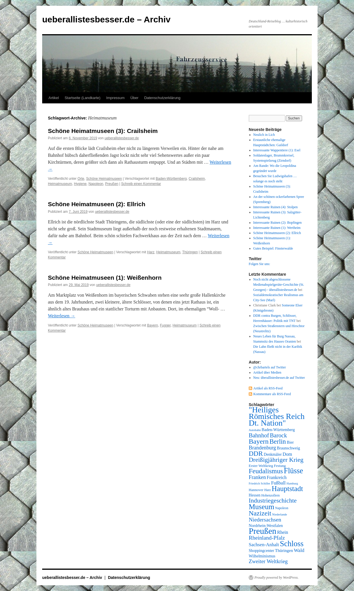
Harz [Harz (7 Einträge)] (267, 490)
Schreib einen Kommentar (141, 184)
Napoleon (95, 184)
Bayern (152, 325)
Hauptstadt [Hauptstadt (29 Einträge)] (287, 488)
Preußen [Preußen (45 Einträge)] (262, 531)
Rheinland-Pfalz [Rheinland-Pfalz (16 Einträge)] (267, 538)
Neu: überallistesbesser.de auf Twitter (279, 378)
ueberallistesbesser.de (121, 138)
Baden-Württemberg (171, 179)
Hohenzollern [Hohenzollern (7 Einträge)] (270, 495)
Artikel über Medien (267, 372)
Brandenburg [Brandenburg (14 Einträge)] (262, 448)
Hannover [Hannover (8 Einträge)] (256, 490)
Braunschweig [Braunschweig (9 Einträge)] (288, 448)
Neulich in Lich (264, 135)
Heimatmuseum (60, 184)
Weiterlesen (61, 315)
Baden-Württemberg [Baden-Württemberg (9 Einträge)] (278, 429)
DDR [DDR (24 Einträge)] (256, 453)
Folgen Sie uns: (259, 264)
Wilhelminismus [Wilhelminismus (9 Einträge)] (262, 556)
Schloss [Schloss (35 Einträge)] (292, 543)
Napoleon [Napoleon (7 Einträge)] (281, 508)
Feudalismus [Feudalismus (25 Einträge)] (266, 471)
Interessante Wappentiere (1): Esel (276, 150)
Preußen (111, 184)
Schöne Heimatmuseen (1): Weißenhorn (105, 277)
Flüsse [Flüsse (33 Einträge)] (293, 471)
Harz (150, 252)
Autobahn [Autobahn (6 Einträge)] (255, 430)
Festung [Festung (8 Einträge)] (280, 465)
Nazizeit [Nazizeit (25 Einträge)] (260, 513)
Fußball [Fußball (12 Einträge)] (278, 483)
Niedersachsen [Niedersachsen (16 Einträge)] (265, 520)
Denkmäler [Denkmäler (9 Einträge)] (273, 454)
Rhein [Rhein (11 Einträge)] (282, 532)
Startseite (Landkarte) (82, 98)
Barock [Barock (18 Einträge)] (278, 435)
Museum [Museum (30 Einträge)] (261, 507)
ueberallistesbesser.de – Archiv (106, 19)
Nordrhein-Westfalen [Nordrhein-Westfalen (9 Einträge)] (266, 525)
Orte (80, 179)
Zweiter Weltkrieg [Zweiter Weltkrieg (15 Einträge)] (268, 561)
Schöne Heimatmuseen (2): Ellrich (96, 204)
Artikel (53, 98)
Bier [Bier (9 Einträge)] (290, 442)
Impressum (115, 98)
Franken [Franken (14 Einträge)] (257, 477)
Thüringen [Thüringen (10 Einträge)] (284, 550)
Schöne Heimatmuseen (104, 179)
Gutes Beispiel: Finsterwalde (273, 248)
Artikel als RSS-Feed (268, 388)
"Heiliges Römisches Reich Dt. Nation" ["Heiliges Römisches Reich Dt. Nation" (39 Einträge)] (277, 416)
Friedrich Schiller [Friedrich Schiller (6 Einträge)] (259, 483)
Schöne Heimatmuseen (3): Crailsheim (103, 131)
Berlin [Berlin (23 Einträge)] (277, 441)
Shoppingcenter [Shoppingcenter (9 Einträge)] (261, 550)
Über (134, 98)
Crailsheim (197, 179)
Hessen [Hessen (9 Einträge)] (254, 495)
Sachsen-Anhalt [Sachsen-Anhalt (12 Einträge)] (264, 544)
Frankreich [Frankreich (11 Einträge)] (277, 477)
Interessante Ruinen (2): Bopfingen (277, 223)
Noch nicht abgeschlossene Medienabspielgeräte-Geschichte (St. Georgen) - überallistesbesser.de (278, 284)
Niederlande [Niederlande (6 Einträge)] (279, 514)
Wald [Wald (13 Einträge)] (299, 550)
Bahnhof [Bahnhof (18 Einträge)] (259, 435)
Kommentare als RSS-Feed (272, 394)
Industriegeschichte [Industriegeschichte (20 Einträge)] (273, 500)
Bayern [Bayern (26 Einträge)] (259, 441)
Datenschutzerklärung (162, 98)
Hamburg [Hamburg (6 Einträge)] (292, 483)
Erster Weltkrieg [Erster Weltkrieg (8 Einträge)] (261, 465)
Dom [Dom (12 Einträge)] (287, 454)
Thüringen (190, 252)
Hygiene (80, 184)
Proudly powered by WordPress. (276, 577)
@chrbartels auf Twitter (269, 367)
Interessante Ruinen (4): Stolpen (275, 207)
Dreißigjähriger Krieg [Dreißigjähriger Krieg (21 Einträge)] (276, 459)
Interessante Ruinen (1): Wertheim (277, 228)
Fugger (165, 325)
